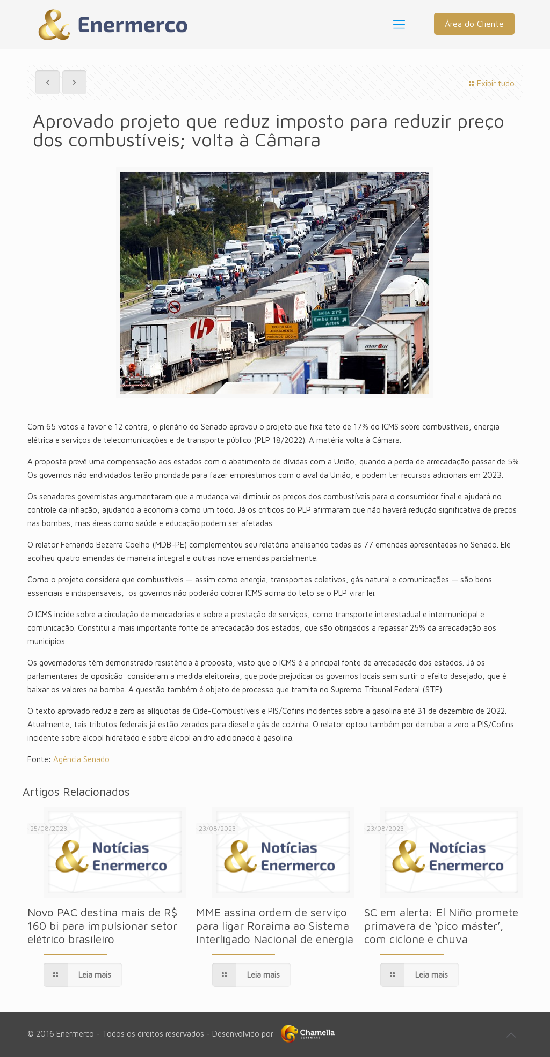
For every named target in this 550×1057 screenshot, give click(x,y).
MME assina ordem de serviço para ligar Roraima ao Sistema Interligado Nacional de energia (274, 925)
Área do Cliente (474, 23)
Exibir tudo (490, 83)
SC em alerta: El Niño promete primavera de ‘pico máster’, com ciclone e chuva (441, 925)
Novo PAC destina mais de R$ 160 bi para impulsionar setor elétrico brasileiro (102, 925)
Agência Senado (81, 759)
